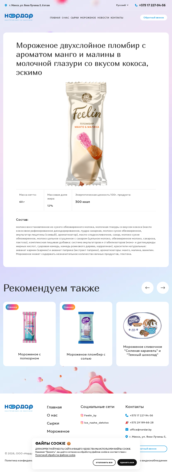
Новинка (12, 307)
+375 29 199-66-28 (139, 422)
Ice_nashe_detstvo (95, 422)
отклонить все (104, 462)
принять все (127, 462)
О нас (65, 17)
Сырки (75, 17)
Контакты (117, 17)
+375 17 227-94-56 (152, 5)
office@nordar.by (138, 429)
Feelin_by (89, 415)
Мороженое (88, 17)
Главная (55, 17)
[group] (29, 334)
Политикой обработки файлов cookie (55, 455)
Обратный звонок (153, 17)
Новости (103, 17)
